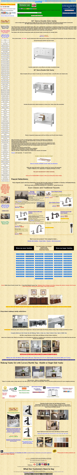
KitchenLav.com (28, 458)
